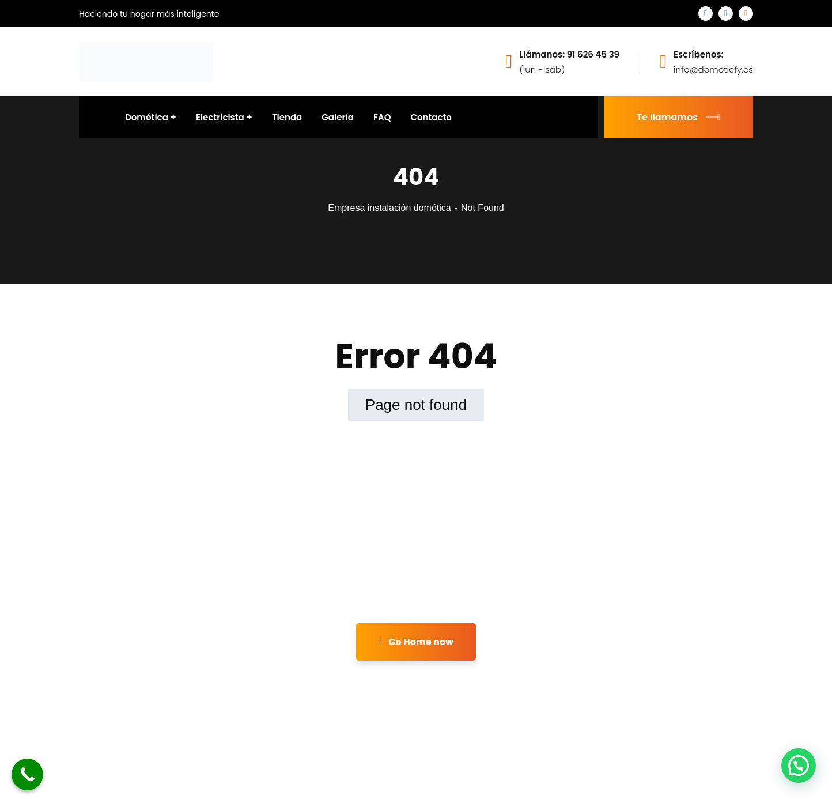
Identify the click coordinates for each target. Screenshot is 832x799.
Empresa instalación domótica (389, 208)
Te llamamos (678, 117)
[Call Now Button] (27, 774)
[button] (798, 765)
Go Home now (416, 642)
